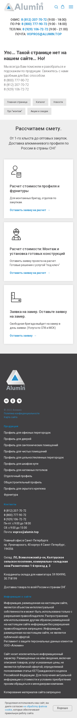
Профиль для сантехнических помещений (31, 445)
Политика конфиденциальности (21, 413)
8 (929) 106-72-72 (35, 29)
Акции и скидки (39, 111)
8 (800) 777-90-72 (34, 24)
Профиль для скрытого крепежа (25, 488)
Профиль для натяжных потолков (25, 470)
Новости (58, 102)
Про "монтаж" (14, 111)
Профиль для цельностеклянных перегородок (34, 457)
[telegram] (19, 400)
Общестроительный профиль (23, 482)
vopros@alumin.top (44, 34)
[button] (56, 7)
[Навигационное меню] (71, 6)
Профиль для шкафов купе (21, 463)
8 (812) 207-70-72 (34, 20)
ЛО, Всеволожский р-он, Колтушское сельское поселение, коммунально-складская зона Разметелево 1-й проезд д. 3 (36, 561)
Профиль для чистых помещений (25, 451)
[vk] (6, 400)
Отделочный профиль (18, 476)
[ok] (12, 400)
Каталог (40, 102)
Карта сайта (10, 417)
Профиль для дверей (17, 438)
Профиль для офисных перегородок (27, 432)
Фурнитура (11, 494)
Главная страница (17, 102)
